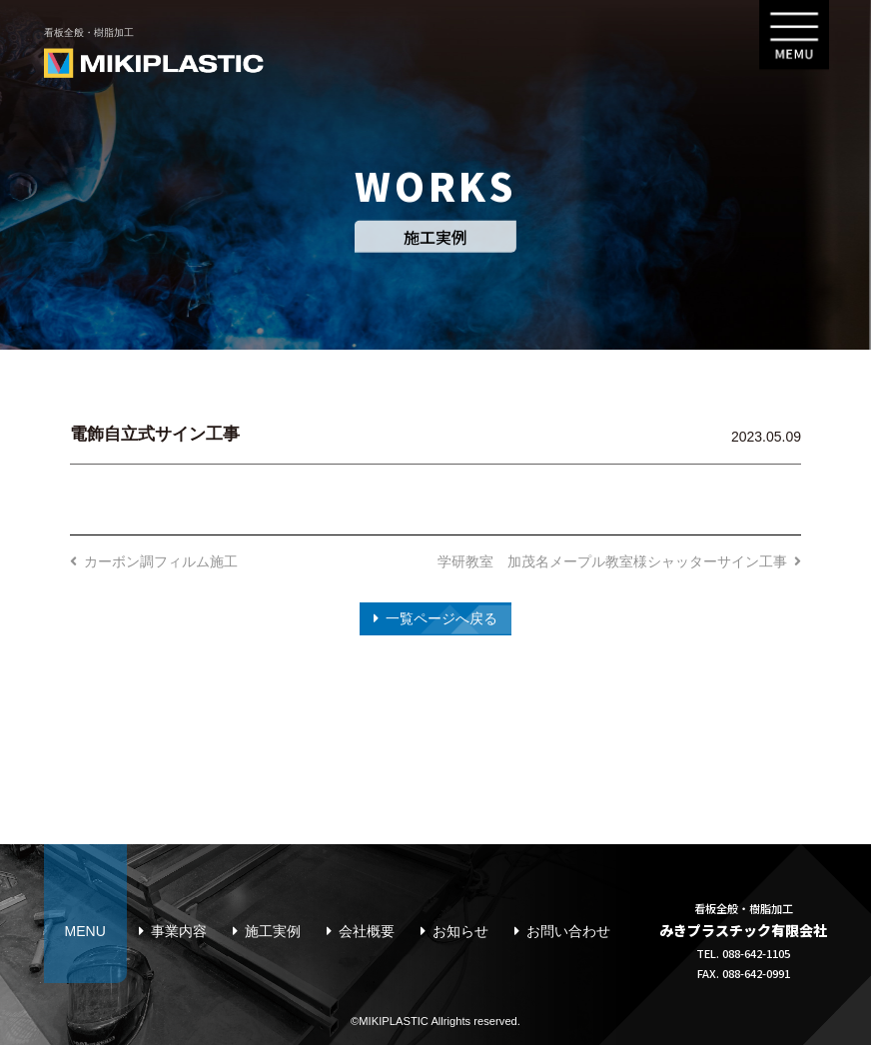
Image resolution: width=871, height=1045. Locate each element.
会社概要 (367, 931)
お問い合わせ (568, 931)
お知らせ (460, 931)
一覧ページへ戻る (441, 618)
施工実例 (273, 931)
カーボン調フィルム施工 (161, 561)
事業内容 (179, 931)
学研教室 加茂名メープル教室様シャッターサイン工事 (612, 561)
